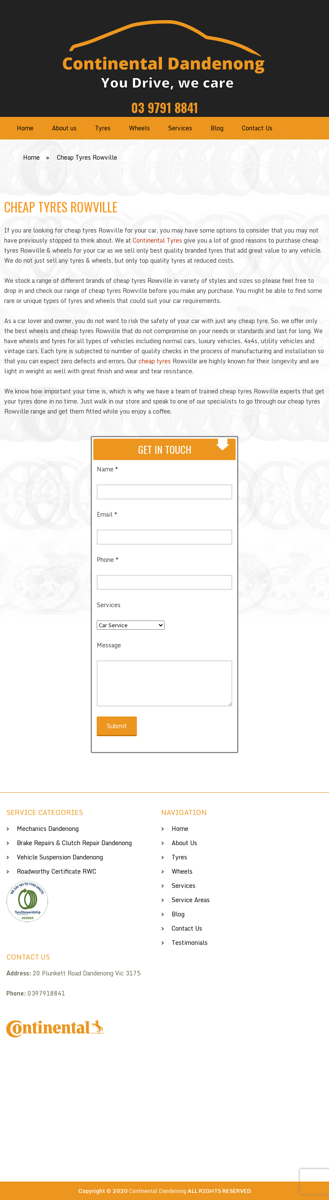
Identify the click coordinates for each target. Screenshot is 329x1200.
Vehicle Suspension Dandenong (60, 857)
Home (25, 128)
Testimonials (190, 942)
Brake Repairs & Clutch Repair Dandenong (74, 843)
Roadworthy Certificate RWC (56, 871)
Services (180, 128)
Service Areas (191, 900)
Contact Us (257, 128)
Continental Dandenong (157, 1190)
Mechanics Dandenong (48, 828)
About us (64, 128)
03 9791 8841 (164, 108)
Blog (217, 128)
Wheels (139, 128)
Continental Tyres (157, 240)
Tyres (103, 128)
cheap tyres (155, 361)
